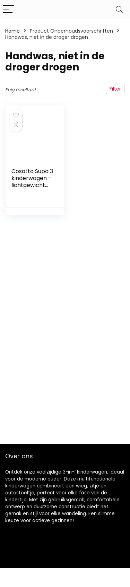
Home (12, 30)
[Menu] (8, 9)
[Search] (119, 9)
